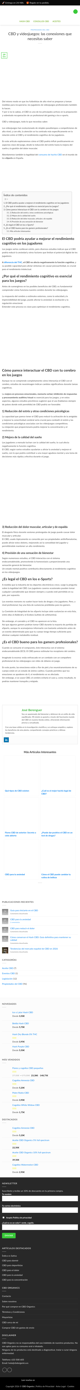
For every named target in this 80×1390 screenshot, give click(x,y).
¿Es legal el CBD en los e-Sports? (20, 225)
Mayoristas (7, 1317)
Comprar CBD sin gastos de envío (18, 1327)
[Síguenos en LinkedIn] (9, 1370)
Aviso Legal (61, 1386)
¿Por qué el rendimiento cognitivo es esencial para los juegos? (32, 206)
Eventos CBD (8, 973)
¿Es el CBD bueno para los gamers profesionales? (27, 228)
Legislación (7, 978)
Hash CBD (24, 21)
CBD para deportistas (12, 1265)
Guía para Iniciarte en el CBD (24, 910)
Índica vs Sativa (9, 1255)
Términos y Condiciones (13, 1312)
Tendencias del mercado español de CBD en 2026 (34, 948)
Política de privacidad (22, 1217)
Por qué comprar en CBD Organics (18, 1306)
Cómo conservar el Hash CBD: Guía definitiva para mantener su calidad (40, 938)
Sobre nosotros (9, 1301)
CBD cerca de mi (10, 1322)
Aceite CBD (7, 968)
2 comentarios (18, 922)
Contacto (6, 1296)
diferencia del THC (13, 262)
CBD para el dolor (10, 1270)
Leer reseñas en (39, 1380)
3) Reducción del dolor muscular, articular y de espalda (31, 219)
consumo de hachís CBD (50, 154)
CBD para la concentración (15, 1279)
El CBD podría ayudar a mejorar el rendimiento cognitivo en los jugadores (37, 203)
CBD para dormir (10, 1260)
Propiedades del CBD (40, 30)
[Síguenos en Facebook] (4, 1370)
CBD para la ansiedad (20, 919)
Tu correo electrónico (40, 1208)
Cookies (70, 1386)
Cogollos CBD (41, 21)
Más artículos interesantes (20, 231)
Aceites (57, 21)
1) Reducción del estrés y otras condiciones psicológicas (31, 213)
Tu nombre (40, 1197)
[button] (3, 11)
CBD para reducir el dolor (22, 928)
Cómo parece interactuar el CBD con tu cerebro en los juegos (32, 209)
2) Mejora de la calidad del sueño (23, 216)
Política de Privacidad (45, 1386)
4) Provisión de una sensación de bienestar (26, 222)
